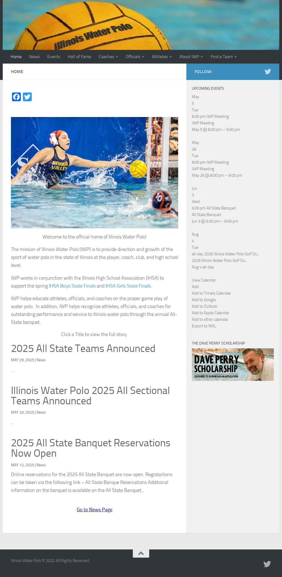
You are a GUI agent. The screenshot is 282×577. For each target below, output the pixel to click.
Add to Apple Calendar (210, 312)
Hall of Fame (79, 56)
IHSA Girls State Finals (128, 286)
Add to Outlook (204, 306)
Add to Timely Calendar (211, 293)
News (34, 56)
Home (16, 56)
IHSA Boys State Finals (72, 286)
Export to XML (204, 326)
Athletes (160, 56)
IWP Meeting (203, 123)
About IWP (189, 56)
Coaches (106, 56)
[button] (195, 286)
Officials (133, 56)
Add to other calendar (210, 319)
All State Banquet (206, 214)
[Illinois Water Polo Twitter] (268, 71)
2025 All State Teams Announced (83, 348)
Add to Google (204, 299)
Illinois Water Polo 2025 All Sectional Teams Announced (90, 395)
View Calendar (204, 280)
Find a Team (222, 56)
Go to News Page (94, 510)
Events (53, 56)
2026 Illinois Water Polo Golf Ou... (220, 260)
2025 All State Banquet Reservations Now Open (91, 448)
